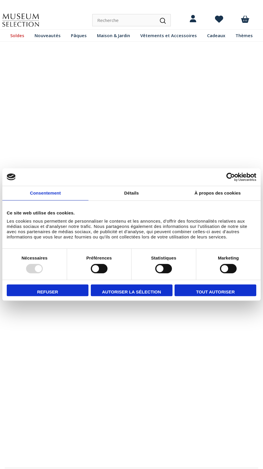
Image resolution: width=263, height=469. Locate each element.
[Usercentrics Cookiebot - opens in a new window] (230, 177)
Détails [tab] (131, 192)
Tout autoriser (215, 291)
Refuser (47, 291)
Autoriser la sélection (131, 291)
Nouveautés (48, 35)
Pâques (79, 35)
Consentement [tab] (45, 192)
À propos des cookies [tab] (217, 192)
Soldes (17, 35)
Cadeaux (216, 35)
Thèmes (244, 35)
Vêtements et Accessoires (168, 35)
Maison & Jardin (113, 35)
